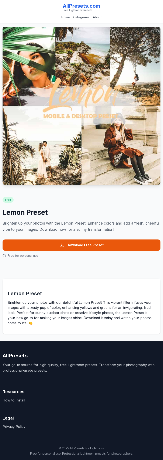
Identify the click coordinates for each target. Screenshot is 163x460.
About (97, 17)
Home (65, 17)
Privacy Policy (14, 426)
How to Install (14, 400)
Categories (81, 17)
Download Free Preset (82, 245)
